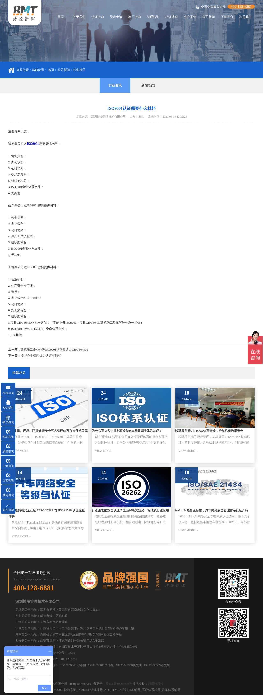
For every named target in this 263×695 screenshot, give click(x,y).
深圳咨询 (8, 436)
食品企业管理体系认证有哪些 (41, 355)
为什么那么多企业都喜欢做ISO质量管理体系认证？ (127, 430)
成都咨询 (8, 451)
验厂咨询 (134, 17)
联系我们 (245, 17)
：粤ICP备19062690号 (117, 683)
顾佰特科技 (155, 683)
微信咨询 (8, 422)
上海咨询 (8, 466)
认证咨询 (97, 17)
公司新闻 (208, 17)
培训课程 (171, 17)
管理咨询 (153, 17)
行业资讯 (79, 70)
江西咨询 (8, 480)
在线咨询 (8, 393)
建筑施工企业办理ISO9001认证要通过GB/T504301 (54, 349)
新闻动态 (148, 85)
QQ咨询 (8, 407)
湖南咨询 (8, 495)
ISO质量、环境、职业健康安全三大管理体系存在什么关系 (48, 430)
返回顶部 (8, 509)
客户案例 (190, 17)
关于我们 (79, 17)
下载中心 (227, 17)
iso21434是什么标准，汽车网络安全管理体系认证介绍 (211, 510)
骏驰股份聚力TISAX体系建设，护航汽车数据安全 (209, 430)
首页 (61, 17)
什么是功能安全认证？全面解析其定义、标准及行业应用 (130, 510)
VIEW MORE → (22, 450)
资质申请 (116, 17)
